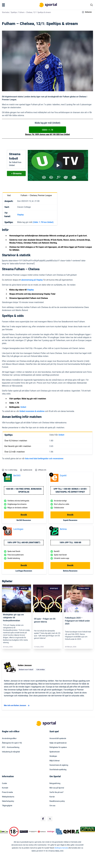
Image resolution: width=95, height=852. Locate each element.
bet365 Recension (24, 520)
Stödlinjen (53, 756)
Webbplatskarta (8, 797)
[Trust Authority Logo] (24, 832)
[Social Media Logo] (43, 818)
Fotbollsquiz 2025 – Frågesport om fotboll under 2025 (77, 620)
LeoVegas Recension (23, 571)
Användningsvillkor (9, 738)
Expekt (63, 475)
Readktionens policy (57, 801)
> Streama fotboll (16, 174)
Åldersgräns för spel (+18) (12, 743)
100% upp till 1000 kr (70, 542)
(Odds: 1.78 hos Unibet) (43, 222)
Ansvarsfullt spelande (57, 738)
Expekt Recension (70, 520)
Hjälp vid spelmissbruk (58, 743)
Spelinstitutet (54, 752)
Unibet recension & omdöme (32, 411)
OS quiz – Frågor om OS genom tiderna (44, 620)
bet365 (16, 475)
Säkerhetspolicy (8, 801)
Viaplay (20, 214)
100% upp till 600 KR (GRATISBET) (23, 542)
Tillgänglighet (7, 805)
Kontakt (5, 788)
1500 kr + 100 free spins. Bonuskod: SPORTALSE (24, 490)
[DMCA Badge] (4, 832)
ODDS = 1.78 (47, 129)
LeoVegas (18, 529)
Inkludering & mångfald (11, 752)
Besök (24, 515)
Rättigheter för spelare (58, 747)
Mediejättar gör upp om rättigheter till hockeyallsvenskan (13, 617)
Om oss (52, 805)
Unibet (23, 407)
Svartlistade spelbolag (57, 769)
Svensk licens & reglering (58, 765)
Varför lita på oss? (56, 792)
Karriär (52, 797)
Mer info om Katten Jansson (17, 705)
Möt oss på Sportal (56, 788)
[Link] (16, 598)
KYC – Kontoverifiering (10, 747)
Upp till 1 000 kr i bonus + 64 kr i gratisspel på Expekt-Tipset (70, 490)
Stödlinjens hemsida (61, 848)
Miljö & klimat (54, 761)
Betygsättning (54, 783)
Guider (4, 783)
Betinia (63, 529)
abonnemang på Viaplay (32, 279)
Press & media (7, 792)
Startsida (5, 12)
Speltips (14, 12)
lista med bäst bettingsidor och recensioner (44, 458)
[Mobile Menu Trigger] (4, 4)
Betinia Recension (70, 571)
